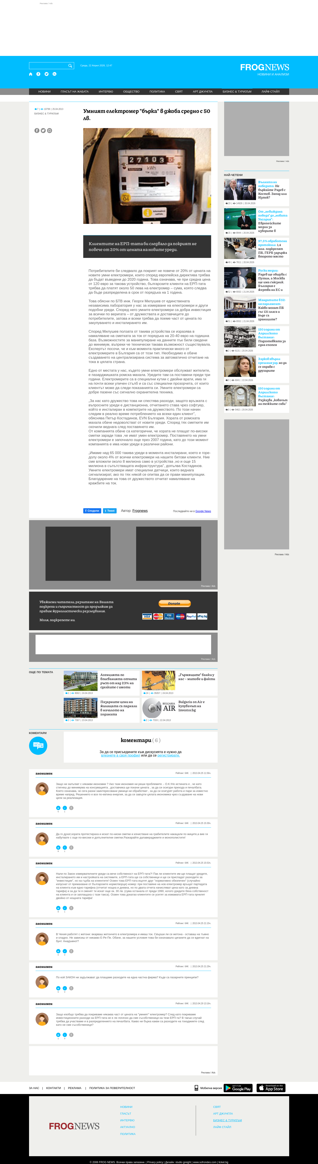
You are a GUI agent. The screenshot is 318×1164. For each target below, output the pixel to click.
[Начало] (31, 74)
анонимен (44, 773)
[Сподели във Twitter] (43, 130)
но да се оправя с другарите (272, 365)
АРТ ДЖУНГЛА (203, 91)
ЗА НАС (34, 1088)
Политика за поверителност (112, 1088)
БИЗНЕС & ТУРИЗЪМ (237, 91)
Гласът (125, 1113)
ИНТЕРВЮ (106, 91)
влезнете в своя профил (120, 755)
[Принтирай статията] (49, 130)
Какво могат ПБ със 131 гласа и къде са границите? (272, 309)
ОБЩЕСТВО (131, 91)
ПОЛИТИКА (157, 91)
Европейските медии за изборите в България (272, 223)
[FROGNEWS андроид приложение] (238, 1088)
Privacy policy (155, 1162)
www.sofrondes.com (204, 1162)
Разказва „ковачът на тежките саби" (272, 396)
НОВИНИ (44, 91)
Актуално (127, 1127)
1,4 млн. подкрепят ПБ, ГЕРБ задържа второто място (272, 249)
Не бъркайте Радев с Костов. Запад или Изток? (272, 190)
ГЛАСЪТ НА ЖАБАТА (74, 91)
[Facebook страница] (38, 74)
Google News (203, 511)
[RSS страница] (54, 74)
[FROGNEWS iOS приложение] (271, 1088)
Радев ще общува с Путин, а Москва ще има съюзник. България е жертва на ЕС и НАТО (272, 282)
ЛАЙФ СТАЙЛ (271, 91)
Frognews (140, 511)
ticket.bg (223, 1162)
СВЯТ (179, 91)
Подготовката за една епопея (272, 337)
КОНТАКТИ (53, 1088)
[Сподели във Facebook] (36, 130)
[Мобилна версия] (208, 1088)
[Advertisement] (159, 29)
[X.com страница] (46, 74)
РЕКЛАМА (75, 1088)
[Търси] (71, 65)
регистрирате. (169, 755)
